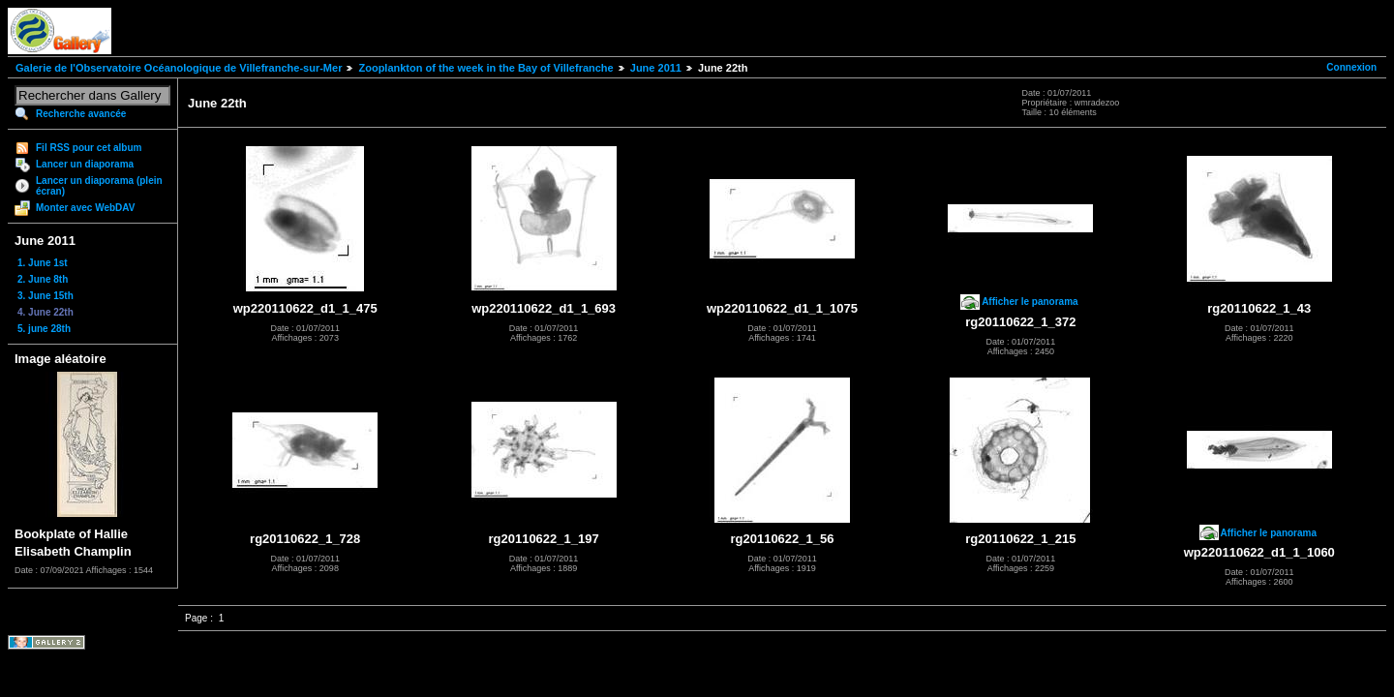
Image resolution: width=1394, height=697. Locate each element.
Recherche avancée (81, 113)
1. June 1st (42, 263)
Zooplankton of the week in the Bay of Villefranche (485, 68)
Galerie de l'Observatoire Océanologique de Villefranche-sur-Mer (178, 68)
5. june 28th (44, 328)
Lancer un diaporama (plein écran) (99, 186)
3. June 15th (45, 295)
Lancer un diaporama (85, 164)
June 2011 (656, 68)
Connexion (1351, 67)
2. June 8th (42, 279)
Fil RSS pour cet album (88, 147)
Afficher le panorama (1029, 301)
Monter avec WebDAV (85, 207)
